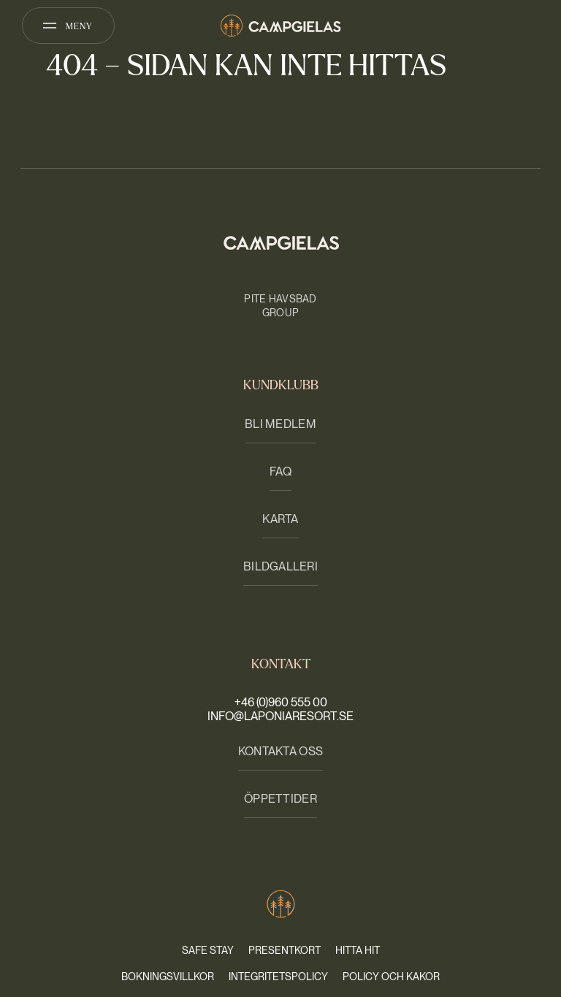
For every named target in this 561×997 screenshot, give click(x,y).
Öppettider (280, 799)
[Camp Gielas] (281, 26)
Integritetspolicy (278, 976)
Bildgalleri (280, 566)
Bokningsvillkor (167, 976)
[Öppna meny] (68, 25)
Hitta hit (357, 950)
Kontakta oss (280, 751)
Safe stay (208, 950)
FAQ (281, 471)
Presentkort (284, 950)
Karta (280, 519)
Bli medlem (280, 424)
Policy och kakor (391, 976)
